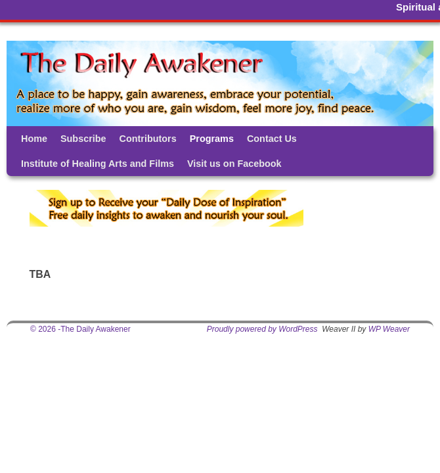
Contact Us (272, 138)
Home (34, 138)
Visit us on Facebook (234, 163)
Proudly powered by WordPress (262, 329)
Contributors (148, 138)
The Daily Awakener (95, 329)
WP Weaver (389, 329)
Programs (212, 138)
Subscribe (83, 138)
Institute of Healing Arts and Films (97, 163)
